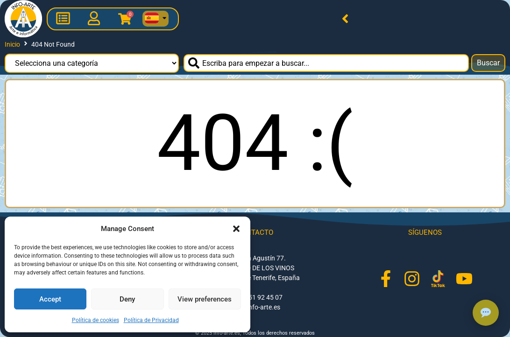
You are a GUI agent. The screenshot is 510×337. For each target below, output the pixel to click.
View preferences (204, 299)
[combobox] (326, 63)
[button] (236, 228)
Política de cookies (95, 320)
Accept (50, 299)
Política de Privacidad (151, 320)
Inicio (12, 44)
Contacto (255, 232)
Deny (127, 299)
